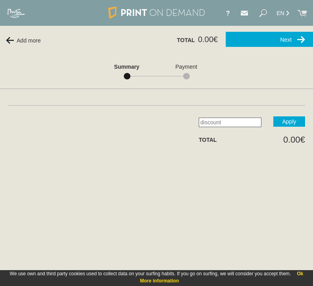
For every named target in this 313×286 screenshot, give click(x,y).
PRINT (156, 12)
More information (159, 281)
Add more (23, 40)
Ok (300, 273)
